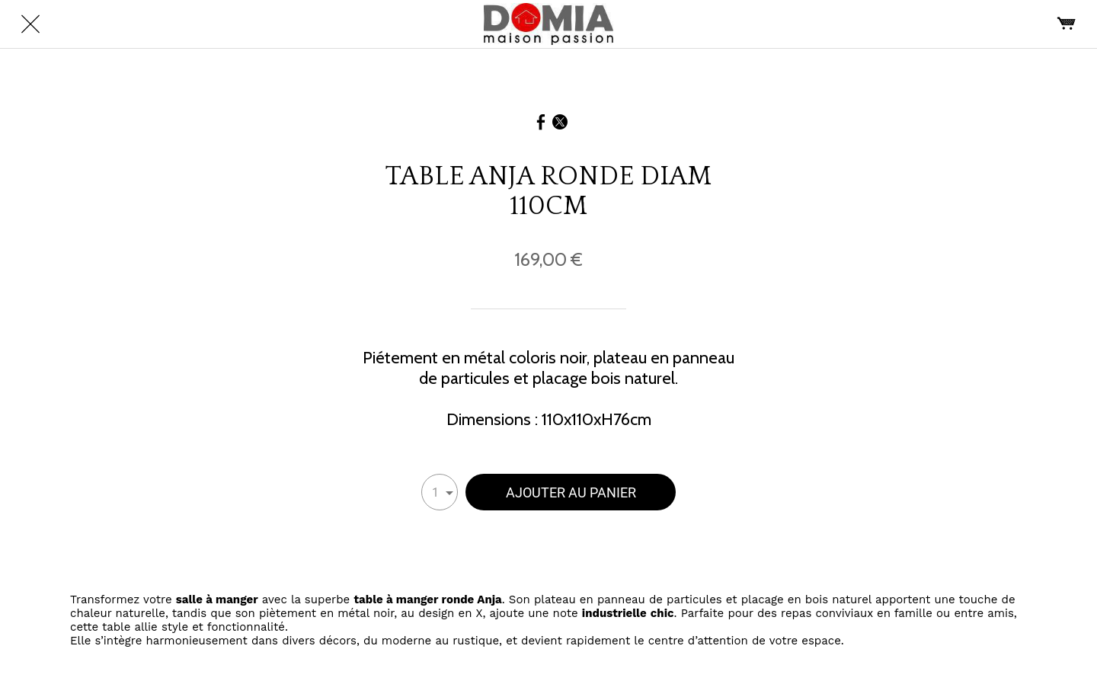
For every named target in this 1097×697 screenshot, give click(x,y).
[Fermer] (30, 24)
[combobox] (439, 492)
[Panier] (1066, 24)
